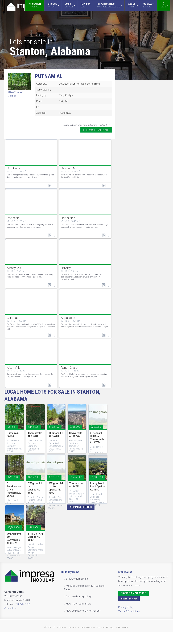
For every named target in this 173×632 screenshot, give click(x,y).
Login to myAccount (133, 593)
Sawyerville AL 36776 (75, 435)
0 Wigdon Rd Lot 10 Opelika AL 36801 (55, 488)
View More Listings (80, 507)
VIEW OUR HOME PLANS (96, 130)
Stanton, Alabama (50, 51)
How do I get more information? (83, 610)
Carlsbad (13, 318)
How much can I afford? (79, 603)
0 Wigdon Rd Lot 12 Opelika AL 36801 (35, 488)
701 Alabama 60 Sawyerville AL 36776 (14, 538)
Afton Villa (13, 367)
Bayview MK (69, 168)
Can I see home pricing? (79, 596)
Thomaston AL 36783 (76, 485)
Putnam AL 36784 (13, 435)
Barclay (66, 268)
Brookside (13, 168)
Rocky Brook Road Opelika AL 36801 (97, 486)
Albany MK (14, 268)
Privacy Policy (126, 607)
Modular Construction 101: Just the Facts (84, 587)
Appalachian (69, 318)
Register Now (129, 598)
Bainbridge (68, 218)
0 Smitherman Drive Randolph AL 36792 (14, 489)
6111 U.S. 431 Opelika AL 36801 (35, 536)
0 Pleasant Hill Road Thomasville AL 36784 (97, 438)
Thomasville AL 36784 (35, 435)
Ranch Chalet (69, 367)
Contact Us (10, 608)
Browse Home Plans (77, 578)
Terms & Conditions (129, 611)
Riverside (13, 218)
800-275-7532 (22, 604)
